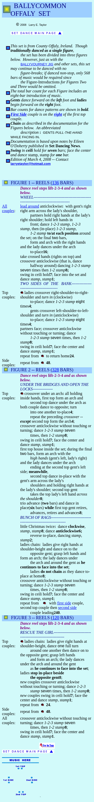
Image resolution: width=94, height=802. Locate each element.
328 (55, 369)
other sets (69, 64)
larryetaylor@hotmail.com (31, 164)
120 (55, 617)
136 (55, 182)
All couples (8, 208)
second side (67, 607)
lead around (29, 206)
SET (44, 13)
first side (64, 603)
